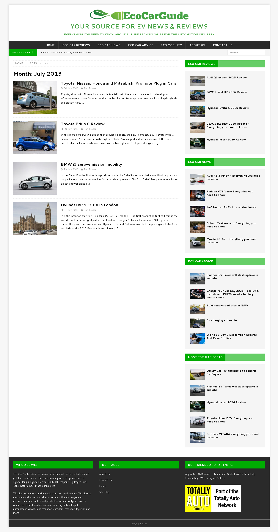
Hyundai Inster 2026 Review (226, 139)
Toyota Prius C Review (83, 123)
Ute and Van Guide (222, 474)
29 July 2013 (71, 169)
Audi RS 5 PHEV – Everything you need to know (233, 177)
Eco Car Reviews (76, 45)
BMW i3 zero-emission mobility (91, 164)
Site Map (104, 492)
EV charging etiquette (222, 320)
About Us (197, 45)
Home (50, 45)
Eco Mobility (171, 45)
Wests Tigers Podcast (212, 478)
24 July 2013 (71, 210)
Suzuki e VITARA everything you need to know (233, 435)
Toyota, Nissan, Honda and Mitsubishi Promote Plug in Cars (118, 83)
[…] (83, 102)
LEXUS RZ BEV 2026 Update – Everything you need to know (228, 125)
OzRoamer (204, 474)
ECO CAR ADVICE (200, 261)
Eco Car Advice (140, 45)
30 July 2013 (71, 88)
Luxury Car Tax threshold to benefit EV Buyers (231, 372)
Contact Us (223, 45)
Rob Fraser (90, 88)
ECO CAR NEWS (199, 162)
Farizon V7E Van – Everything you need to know (230, 193)
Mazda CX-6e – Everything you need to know (231, 240)
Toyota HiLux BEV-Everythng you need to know (230, 419)
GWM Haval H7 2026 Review (227, 92)
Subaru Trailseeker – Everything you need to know (231, 224)
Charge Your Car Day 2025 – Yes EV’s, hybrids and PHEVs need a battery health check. (233, 294)
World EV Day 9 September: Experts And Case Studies (232, 336)
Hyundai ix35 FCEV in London (89, 204)
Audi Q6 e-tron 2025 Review (227, 77)
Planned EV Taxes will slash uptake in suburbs (232, 276)
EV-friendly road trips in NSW (227, 305)
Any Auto (190, 474)
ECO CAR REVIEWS (202, 64)
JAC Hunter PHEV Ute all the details (232, 207)
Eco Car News (109, 45)
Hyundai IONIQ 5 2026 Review (228, 108)
